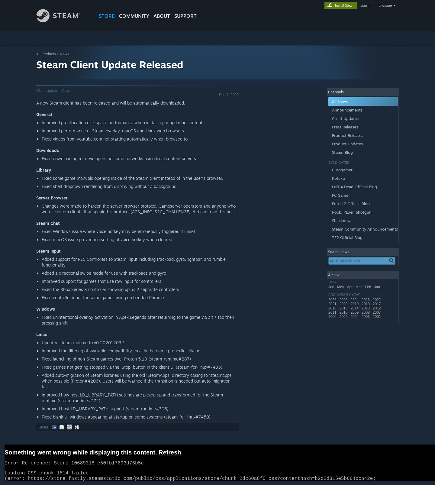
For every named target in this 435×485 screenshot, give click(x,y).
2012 (377, 308)
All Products (46, 54)
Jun (331, 287)
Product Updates (347, 143)
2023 (366, 300)
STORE (107, 16)
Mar (359, 287)
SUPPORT (185, 16)
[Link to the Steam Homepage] (62, 20)
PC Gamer (341, 195)
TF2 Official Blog (347, 237)
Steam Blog (342, 152)
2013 (366, 308)
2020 (344, 304)
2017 (377, 304)
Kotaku (338, 178)
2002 (377, 317)
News (64, 54)
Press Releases (345, 126)
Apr (350, 287)
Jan (377, 287)
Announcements (347, 110)
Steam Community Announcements (365, 229)
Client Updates (345, 118)
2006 (332, 317)
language (385, 5)
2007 (377, 312)
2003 (366, 317)
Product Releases (347, 135)
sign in (365, 5)
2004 (354, 317)
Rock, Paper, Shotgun (352, 212)
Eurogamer (342, 169)
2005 (344, 317)
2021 (332, 304)
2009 (354, 312)
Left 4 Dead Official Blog (354, 186)
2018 (366, 304)
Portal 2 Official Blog (351, 203)
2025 (344, 300)
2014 (354, 308)
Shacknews (342, 220)
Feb (368, 287)
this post (226, 211)
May (341, 287)
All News (340, 101)
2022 (377, 300)
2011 (332, 312)
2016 (332, 308)
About (161, 16)
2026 (332, 300)
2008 (366, 312)
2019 (354, 304)
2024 (354, 300)
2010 (344, 312)
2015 (344, 308)
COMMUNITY (134, 16)
